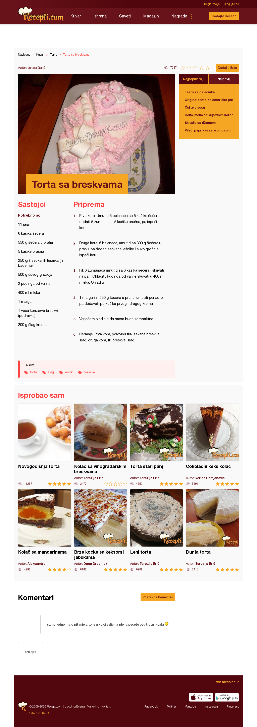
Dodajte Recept (224, 16)
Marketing (93, 706)
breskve (89, 372)
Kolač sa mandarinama (44, 530)
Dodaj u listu (227, 67)
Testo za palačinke (200, 92)
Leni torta (156, 530)
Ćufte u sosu (195, 107)
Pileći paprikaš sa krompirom (207, 130)
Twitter (171, 706)
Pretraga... (199, 16)
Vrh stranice (226, 682)
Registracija (212, 4)
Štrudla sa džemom (200, 122)
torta (33, 372)
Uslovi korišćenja (74, 706)
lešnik (69, 372)
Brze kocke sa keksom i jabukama (100, 530)
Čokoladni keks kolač (212, 445)
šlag (51, 372)
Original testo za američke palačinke (209, 100)
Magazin (151, 16)
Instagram (211, 706)
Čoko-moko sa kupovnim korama (209, 115)
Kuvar (75, 16)
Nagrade (179, 16)
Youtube (190, 706)
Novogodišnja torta (44, 445)
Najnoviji (224, 79)
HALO (45, 713)
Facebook (151, 706)
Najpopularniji (193, 79)
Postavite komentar (158, 597)
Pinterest (233, 706)
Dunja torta (212, 530)
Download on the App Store (201, 697)
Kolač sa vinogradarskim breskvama (100, 445)
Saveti (125, 16)
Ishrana (100, 16)
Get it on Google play (227, 697)
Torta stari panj (156, 445)
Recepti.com (41, 14)
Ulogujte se (231, 4)
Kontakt (106, 706)
